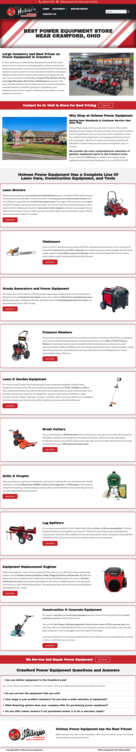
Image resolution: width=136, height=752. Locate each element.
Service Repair (79, 9)
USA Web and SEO (122, 750)
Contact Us (49, 14)
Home (46, 9)
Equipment (59, 9)
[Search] (128, 11)
